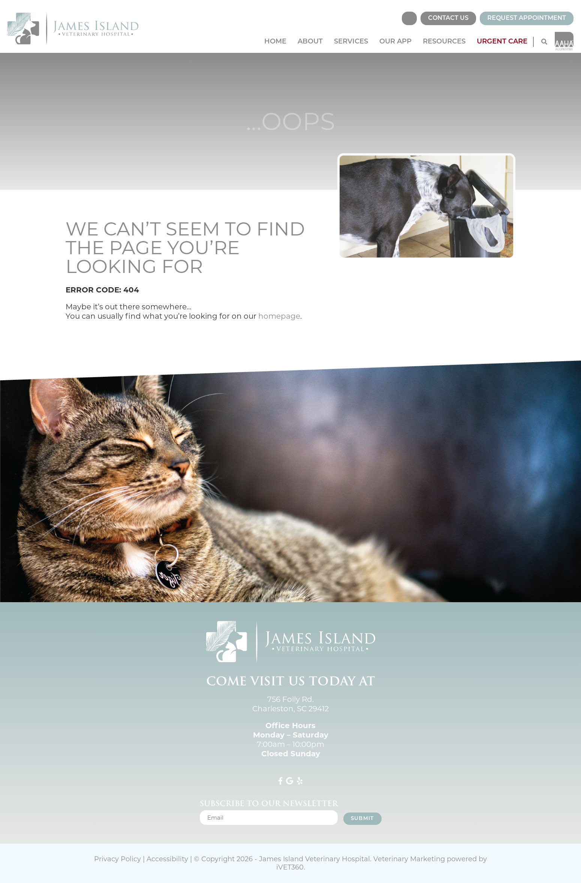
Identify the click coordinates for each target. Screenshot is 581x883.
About (310, 41)
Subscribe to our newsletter (269, 803)
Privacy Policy (117, 859)
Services (351, 41)
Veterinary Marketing (409, 859)
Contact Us (448, 18)
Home (275, 41)
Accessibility (167, 859)
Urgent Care (502, 41)
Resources (444, 41)
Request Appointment (526, 18)
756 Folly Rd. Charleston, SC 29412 (290, 704)
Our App (395, 41)
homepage (279, 316)
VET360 (290, 867)
